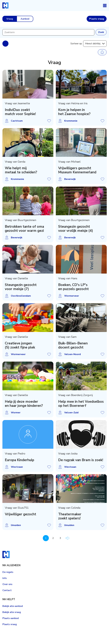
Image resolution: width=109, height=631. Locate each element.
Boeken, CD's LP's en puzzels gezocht (73, 287)
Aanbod (25, 18)
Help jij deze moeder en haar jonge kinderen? (24, 404)
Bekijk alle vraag (11, 612)
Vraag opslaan (49, 121)
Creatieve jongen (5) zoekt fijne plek (20, 345)
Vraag (9, 18)
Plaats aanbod (10, 618)
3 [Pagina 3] (60, 538)
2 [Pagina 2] (53, 538)
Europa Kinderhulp (19, 460)
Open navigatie (105, 5)
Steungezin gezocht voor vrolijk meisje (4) (75, 229)
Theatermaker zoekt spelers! (69, 516)
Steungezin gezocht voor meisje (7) (21, 287)
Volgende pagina (68, 538)
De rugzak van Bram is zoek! (80, 460)
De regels (7, 572)
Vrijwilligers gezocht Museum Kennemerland (77, 170)
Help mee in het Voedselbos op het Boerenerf (81, 404)
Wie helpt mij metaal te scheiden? (21, 170)
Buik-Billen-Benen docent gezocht (73, 345)
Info (4, 578)
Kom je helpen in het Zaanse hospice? (74, 112)
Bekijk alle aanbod (12, 606)
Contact (7, 590)
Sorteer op (76, 43)
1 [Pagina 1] (46, 538)
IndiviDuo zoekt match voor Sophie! (20, 112)
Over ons (7, 584)
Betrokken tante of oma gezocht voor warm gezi (24, 229)
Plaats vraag (9, 624)
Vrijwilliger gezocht (20, 514)
